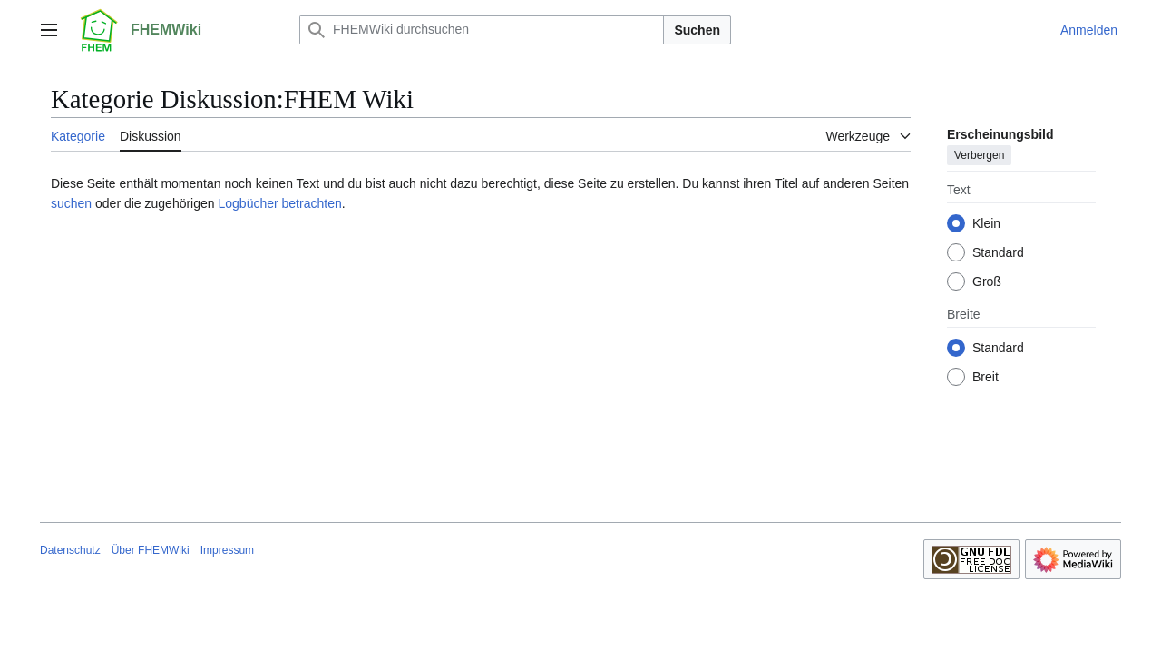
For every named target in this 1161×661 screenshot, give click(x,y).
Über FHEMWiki (151, 550)
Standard (998, 252)
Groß (986, 281)
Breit (985, 377)
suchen (71, 203)
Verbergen (979, 155)
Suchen (697, 30)
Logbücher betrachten (279, 203)
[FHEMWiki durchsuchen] (481, 29)
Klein (986, 223)
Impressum (227, 550)
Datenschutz (70, 550)
